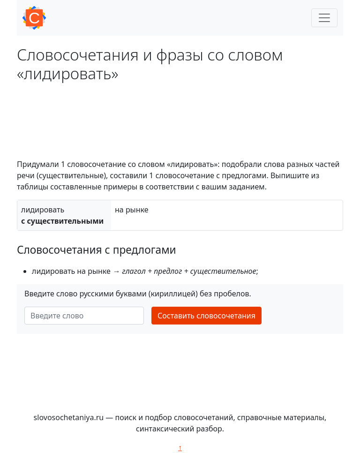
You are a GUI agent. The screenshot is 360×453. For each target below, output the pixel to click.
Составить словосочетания (206, 315)
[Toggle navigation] (324, 17)
